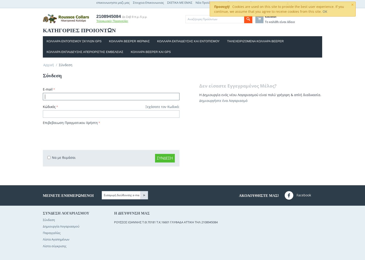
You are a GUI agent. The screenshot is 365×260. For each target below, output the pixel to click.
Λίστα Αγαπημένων (56, 239)
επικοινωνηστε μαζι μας (113, 2)
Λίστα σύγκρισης (54, 246)
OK (325, 11)
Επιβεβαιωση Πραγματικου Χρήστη (70, 122)
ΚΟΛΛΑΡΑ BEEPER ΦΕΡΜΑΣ (129, 41)
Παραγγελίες (52, 233)
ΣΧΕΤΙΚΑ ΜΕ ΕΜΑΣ (179, 2)
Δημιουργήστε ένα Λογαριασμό (223, 100)
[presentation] (78, 135)
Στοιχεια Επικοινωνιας (148, 2)
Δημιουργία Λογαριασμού (61, 226)
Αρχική (48, 65)
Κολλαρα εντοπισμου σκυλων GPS (74, 41)
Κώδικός (49, 106)
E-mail (48, 89)
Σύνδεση (165, 158)
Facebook (297, 195)
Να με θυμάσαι (61, 157)
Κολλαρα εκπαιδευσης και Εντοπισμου (188, 41)
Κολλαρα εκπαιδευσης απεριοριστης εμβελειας (85, 52)
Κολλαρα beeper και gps (151, 52)
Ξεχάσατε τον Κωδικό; (162, 106)
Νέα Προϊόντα (205, 2)
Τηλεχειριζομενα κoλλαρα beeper (255, 41)
